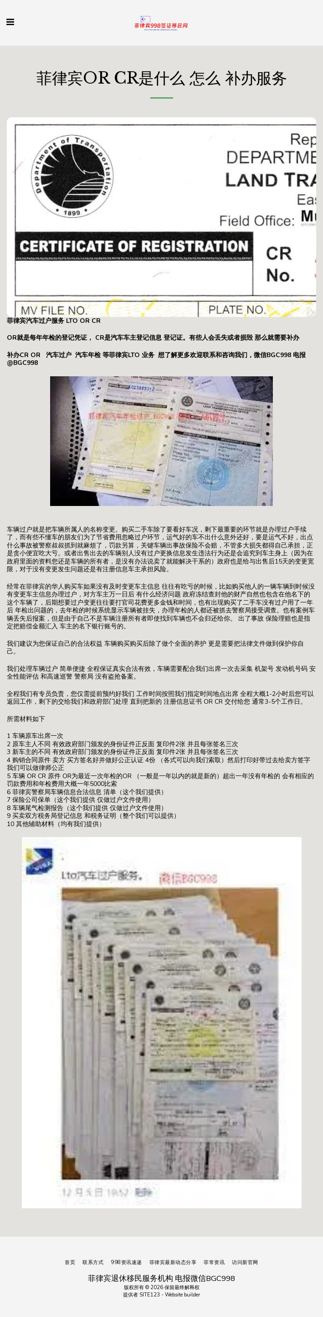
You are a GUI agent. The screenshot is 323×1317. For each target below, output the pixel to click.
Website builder (182, 1294)
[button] (10, 22)
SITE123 (149, 1294)
